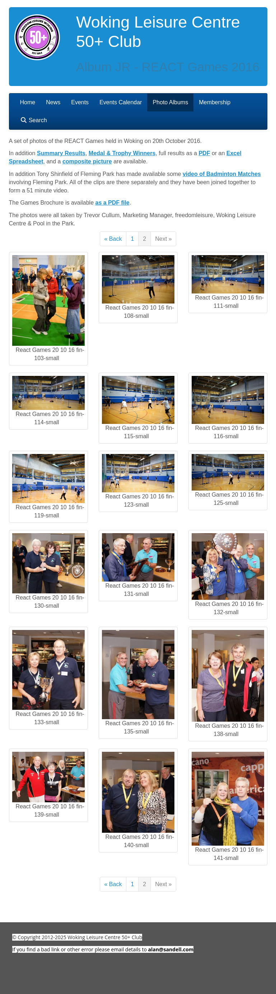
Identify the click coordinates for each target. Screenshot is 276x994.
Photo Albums (170, 102)
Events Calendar (120, 102)
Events (80, 102)
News (53, 102)
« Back (113, 239)
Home (28, 102)
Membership (214, 102)
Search (33, 120)
